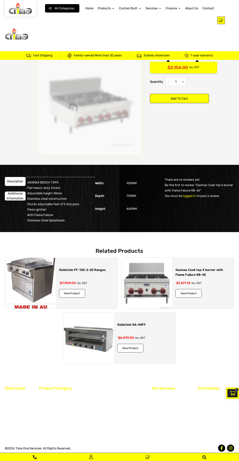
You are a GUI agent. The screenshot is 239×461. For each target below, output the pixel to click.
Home (89, 8)
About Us (191, 8)
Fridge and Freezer (105, 403)
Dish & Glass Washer (106, 396)
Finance (171, 8)
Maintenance (160, 402)
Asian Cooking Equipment (55, 395)
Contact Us (12, 422)
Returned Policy (208, 409)
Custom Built (128, 8)
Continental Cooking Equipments (60, 403)
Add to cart (179, 98)
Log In (91, 457)
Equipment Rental (163, 409)
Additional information (15, 196)
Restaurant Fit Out (164, 395)
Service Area (13, 428)
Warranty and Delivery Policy (212, 418)
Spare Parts (46, 416)
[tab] (15, 181)
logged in (189, 196)
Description (15, 181)
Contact (208, 8)
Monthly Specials (50, 422)
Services (152, 8)
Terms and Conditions (212, 395)
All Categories (64, 8)
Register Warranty (163, 415)
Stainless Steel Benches (108, 416)
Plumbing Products (105, 409)
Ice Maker (45, 409)
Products (104, 8)
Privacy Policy (206, 402)
